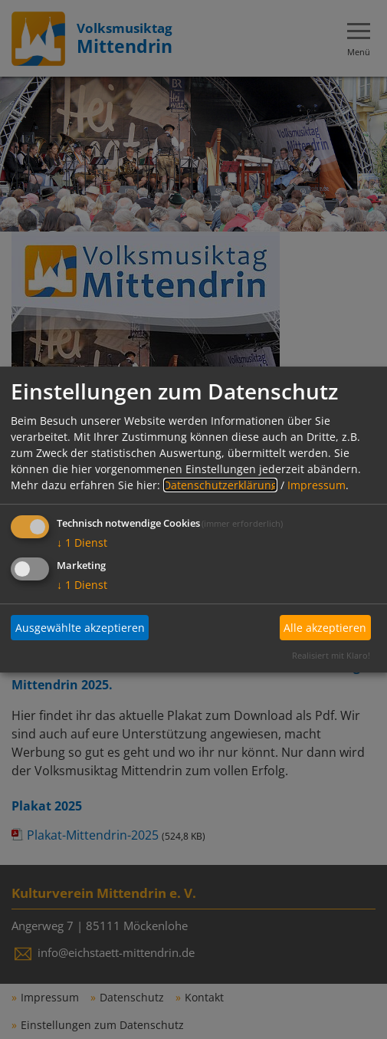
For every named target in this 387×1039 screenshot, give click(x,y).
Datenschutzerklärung (220, 485)
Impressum (316, 485)
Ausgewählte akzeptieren (80, 627)
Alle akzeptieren (325, 627)
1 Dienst (82, 542)
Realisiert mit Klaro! (331, 655)
